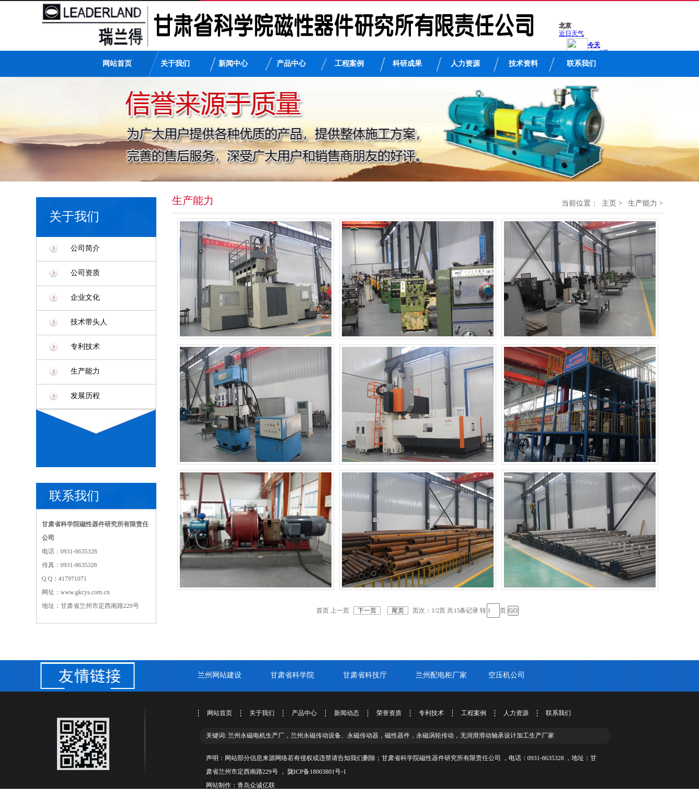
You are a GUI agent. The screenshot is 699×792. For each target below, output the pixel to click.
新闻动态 (346, 713)
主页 (609, 203)
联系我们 (581, 63)
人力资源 (465, 63)
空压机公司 (506, 675)
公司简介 (85, 248)
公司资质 (85, 273)
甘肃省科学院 (292, 675)
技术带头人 (89, 322)
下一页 (367, 610)
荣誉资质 (389, 713)
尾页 (398, 610)
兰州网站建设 (220, 675)
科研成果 (407, 63)
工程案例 (349, 63)
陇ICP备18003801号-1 (317, 771)
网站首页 (117, 63)
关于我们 (175, 63)
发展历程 (85, 396)
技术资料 (523, 63)
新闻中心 (233, 63)
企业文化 (85, 297)
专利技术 (85, 346)
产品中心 (291, 63)
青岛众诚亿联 (256, 785)
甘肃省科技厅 (365, 675)
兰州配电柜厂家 (441, 675)
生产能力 (85, 371)
